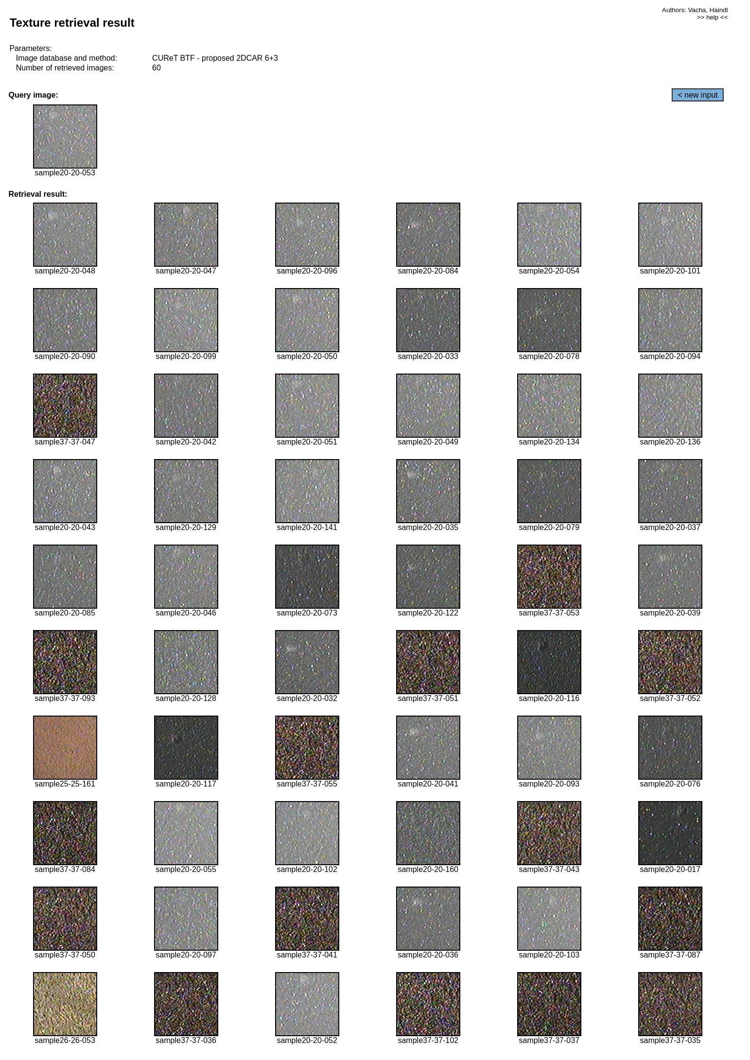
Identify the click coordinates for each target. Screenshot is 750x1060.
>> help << (712, 17)
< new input (697, 95)
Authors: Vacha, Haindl (695, 10)
